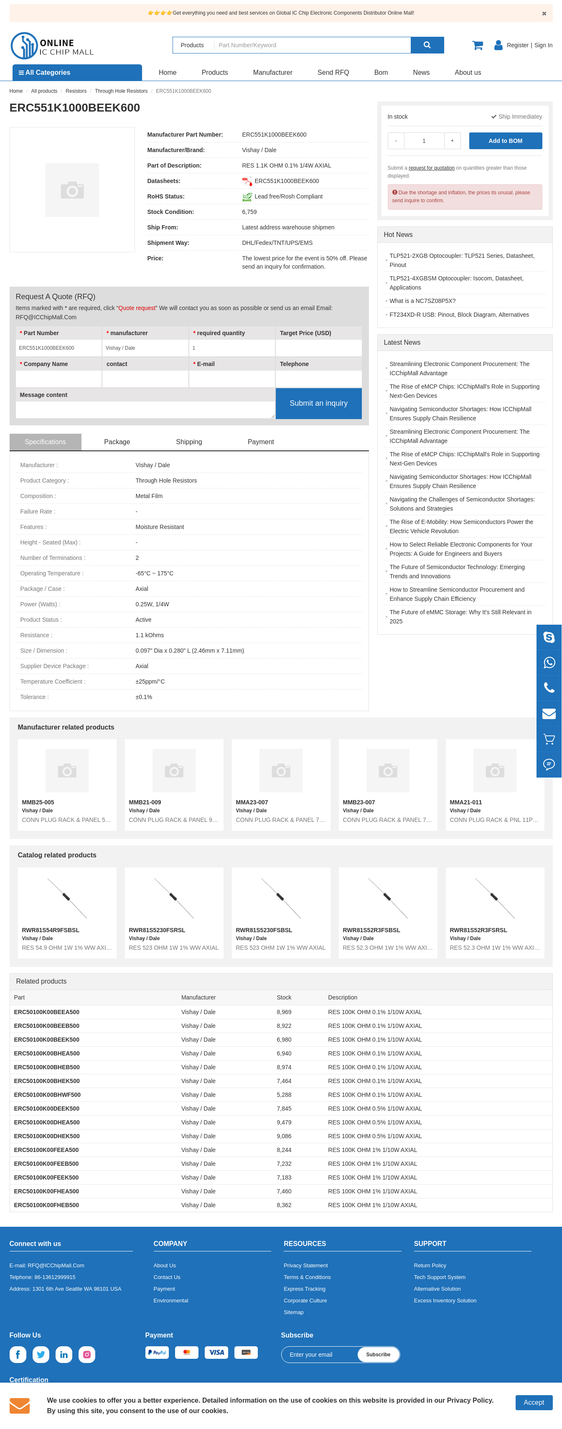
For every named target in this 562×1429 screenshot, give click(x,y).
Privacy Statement (306, 1265)
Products (215, 72)
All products (44, 91)
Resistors (76, 91)
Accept (534, 1402)
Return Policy (430, 1265)
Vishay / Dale (259, 150)
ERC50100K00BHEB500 (47, 1067)
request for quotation (432, 168)
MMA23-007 (252, 802)
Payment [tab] (261, 441)
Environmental (171, 1300)
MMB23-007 (359, 802)
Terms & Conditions (307, 1277)
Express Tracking (305, 1289)
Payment (164, 1289)
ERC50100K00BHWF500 (47, 1094)
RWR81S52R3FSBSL (371, 930)
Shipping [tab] (189, 441)
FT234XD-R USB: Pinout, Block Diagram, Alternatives (459, 314)
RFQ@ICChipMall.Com (56, 1265)
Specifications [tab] (45, 441)
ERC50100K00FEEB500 (46, 1163)
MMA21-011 (466, 802)
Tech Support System (440, 1277)
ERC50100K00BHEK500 (47, 1081)
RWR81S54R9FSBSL (50, 930)
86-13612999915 (55, 1277)
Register (518, 45)
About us (468, 72)
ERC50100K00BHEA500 (47, 1053)
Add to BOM (506, 140)
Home (168, 72)
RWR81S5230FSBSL (264, 930)
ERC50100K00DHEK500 (47, 1136)
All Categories (44, 72)
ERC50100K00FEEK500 (46, 1177)
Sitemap (294, 1312)
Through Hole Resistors (121, 91)
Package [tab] (117, 441)
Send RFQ (333, 72)
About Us (165, 1265)
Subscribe (378, 1355)
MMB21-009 (145, 802)
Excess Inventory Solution (445, 1300)
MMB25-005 (38, 802)
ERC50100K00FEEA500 (46, 1150)
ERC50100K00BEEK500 (46, 1039)
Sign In (543, 45)
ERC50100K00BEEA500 (46, 1012)
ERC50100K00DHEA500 (47, 1122)
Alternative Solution (437, 1289)
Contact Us (167, 1277)
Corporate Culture (305, 1300)
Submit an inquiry (319, 403)
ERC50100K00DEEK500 (46, 1108)
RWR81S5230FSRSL (157, 930)
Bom (381, 72)
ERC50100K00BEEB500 (46, 1025)
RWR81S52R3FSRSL (478, 930)
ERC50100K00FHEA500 (46, 1191)
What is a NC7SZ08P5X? (423, 300)
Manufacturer (272, 72)
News (421, 72)
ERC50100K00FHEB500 (46, 1205)
